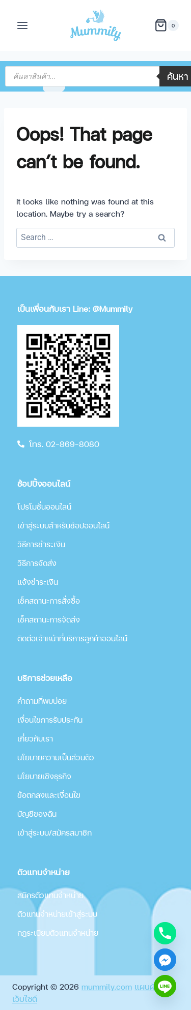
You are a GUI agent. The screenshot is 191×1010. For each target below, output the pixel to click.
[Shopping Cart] (166, 25)
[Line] (165, 986)
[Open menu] (22, 25)
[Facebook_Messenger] (165, 959)
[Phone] (165, 933)
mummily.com (106, 986)
